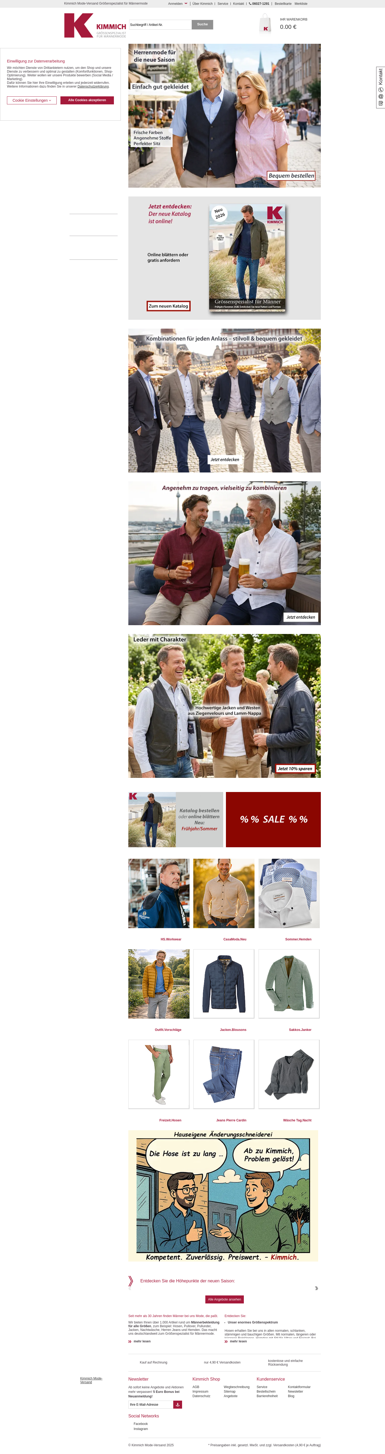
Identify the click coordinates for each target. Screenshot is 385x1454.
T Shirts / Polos (80, 157)
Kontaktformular (299, 1423)
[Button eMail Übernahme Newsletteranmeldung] (177, 1441)
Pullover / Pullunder (83, 189)
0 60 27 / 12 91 (99, 224)
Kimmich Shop (206, 1415)
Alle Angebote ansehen (224, 1336)
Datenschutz (201, 1432)
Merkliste (301, 3)
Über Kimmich (202, 3)
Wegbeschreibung (237, 1423)
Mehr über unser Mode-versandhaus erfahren (99, 247)
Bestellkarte (283, 3)
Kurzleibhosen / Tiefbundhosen (92, 124)
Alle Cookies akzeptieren (87, 100)
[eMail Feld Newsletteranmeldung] (150, 1441)
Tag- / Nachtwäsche (84, 173)
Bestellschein (266, 1428)
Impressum (200, 1428)
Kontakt (238, 3)
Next (316, 1306)
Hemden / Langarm (83, 140)
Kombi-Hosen (79, 132)
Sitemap (230, 1428)
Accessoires (78, 197)
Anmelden (175, 4)
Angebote (230, 1432)
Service (223, 3)
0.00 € (300, 24)
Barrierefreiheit (267, 1432)
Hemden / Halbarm (83, 149)
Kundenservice (271, 1415)
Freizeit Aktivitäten (82, 165)
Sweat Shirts (78, 181)
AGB (195, 1423)
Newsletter (138, 1415)
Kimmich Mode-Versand (91, 1416)
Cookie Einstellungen (32, 100)
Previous (130, 1306)
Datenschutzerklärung (93, 86)
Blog (291, 1432)
